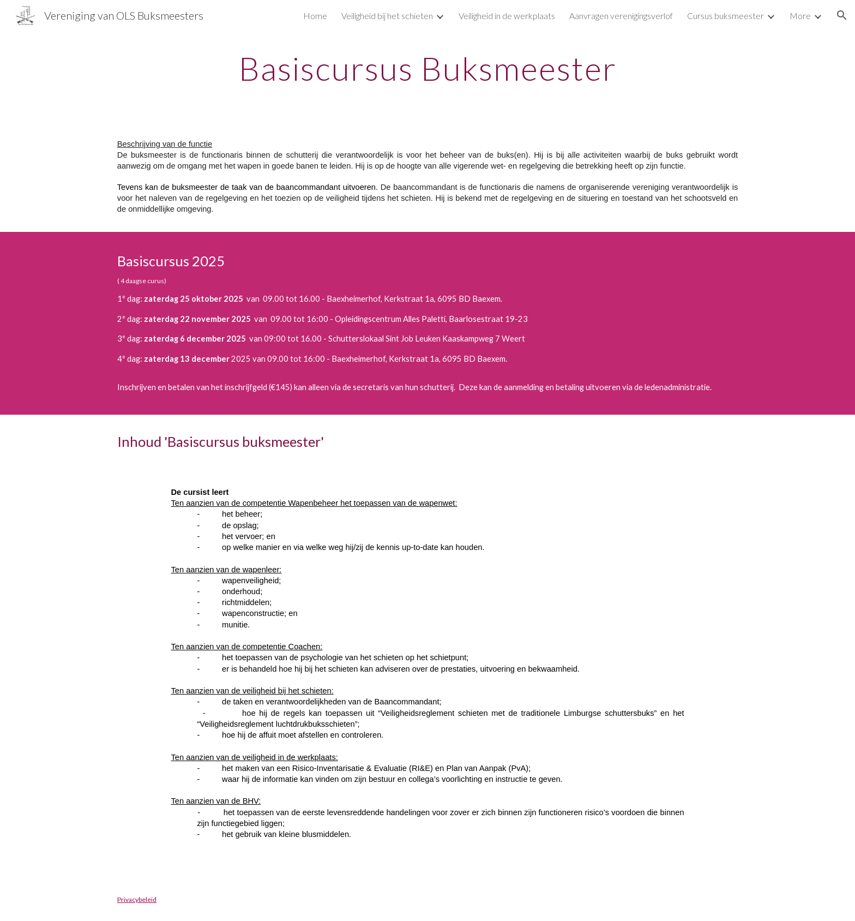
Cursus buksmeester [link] (725, 15)
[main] (427, 68)
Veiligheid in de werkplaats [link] (507, 15)
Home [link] (315, 15)
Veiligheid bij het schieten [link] (387, 15)
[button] (842, 15)
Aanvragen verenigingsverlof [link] (621, 15)
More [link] (800, 15)
